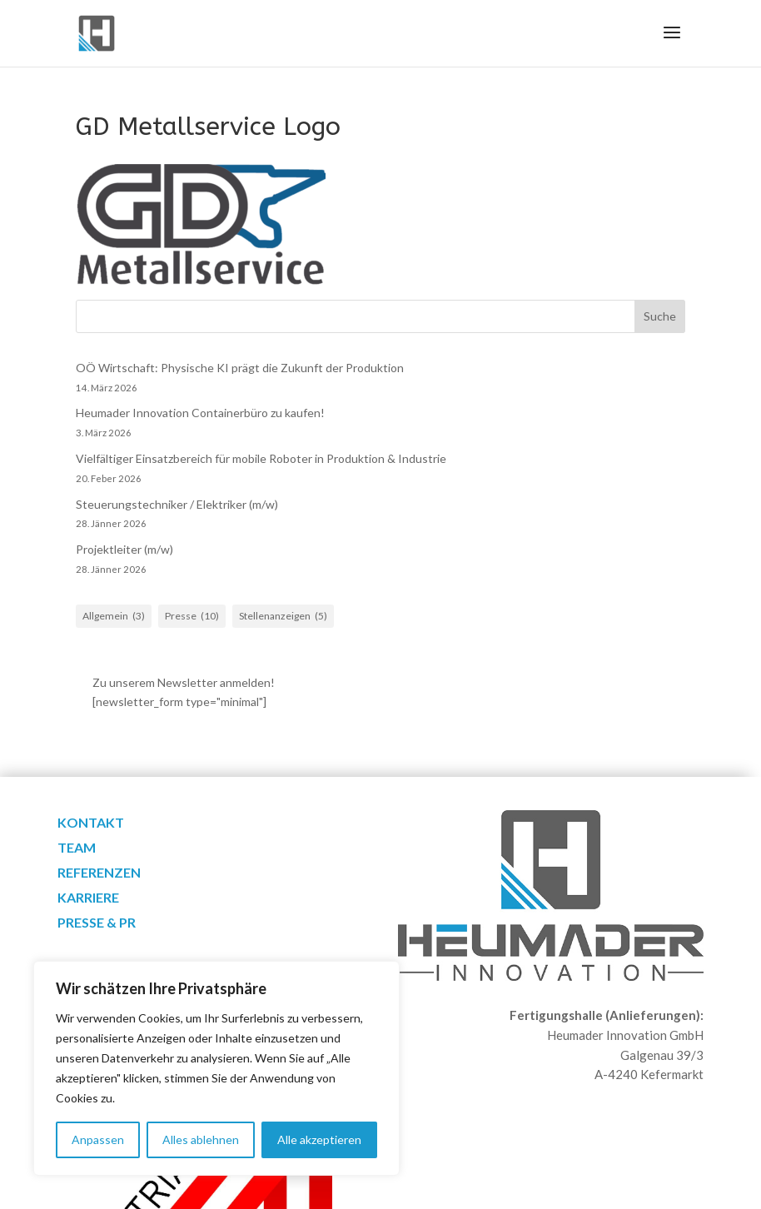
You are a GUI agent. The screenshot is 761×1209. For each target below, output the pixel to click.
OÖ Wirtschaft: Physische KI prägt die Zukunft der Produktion (240, 368)
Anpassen (98, 1139)
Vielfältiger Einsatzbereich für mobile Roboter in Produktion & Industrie (261, 458)
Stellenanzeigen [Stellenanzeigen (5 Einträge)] (283, 616)
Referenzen (99, 873)
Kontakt (90, 823)
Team (76, 848)
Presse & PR (96, 923)
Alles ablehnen (200, 1139)
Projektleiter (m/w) (124, 549)
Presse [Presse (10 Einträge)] (192, 616)
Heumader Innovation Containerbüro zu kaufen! (200, 412)
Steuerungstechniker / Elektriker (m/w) (177, 504)
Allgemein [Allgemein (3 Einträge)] (113, 616)
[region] (216, 1068)
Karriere (88, 898)
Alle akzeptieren (319, 1139)
